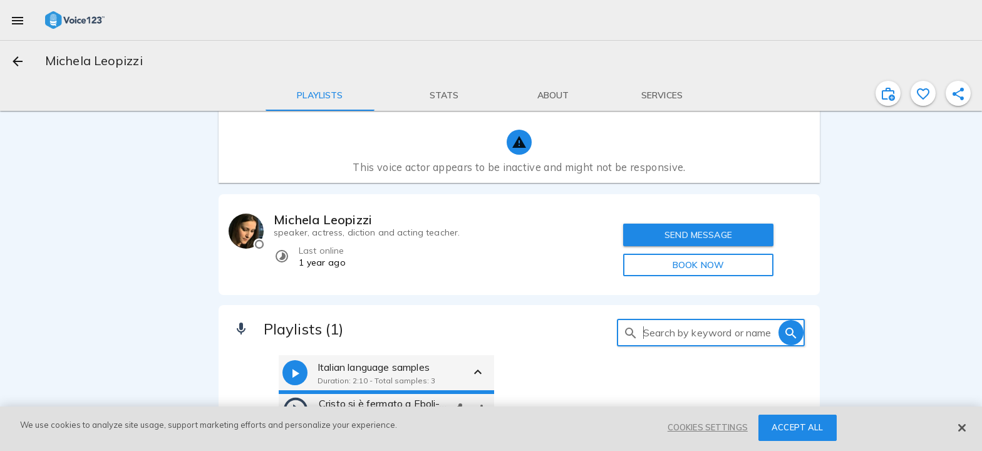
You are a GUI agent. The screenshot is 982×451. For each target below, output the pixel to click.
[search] (630, 332)
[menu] (17, 20)
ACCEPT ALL (797, 427)
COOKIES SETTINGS (708, 427)
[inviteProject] (888, 93)
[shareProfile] (958, 93)
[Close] (962, 428)
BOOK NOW (698, 265)
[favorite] (923, 93)
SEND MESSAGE (698, 235)
